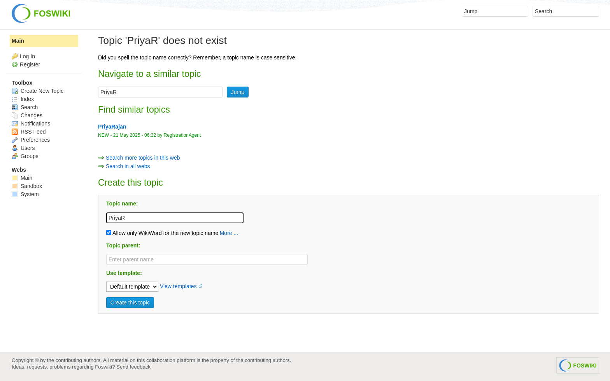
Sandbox (27, 186)
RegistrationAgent (182, 135)
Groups (25, 156)
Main (18, 41)
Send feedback (133, 367)
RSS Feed (29, 132)
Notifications (31, 123)
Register (30, 64)
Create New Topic (37, 91)
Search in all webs (128, 166)
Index (23, 99)
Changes (27, 115)
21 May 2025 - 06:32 (134, 135)
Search (25, 107)
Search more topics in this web (143, 158)
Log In (27, 56)
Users (23, 148)
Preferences (31, 140)
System (25, 194)
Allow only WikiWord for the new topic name (162, 233)
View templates (178, 286)
